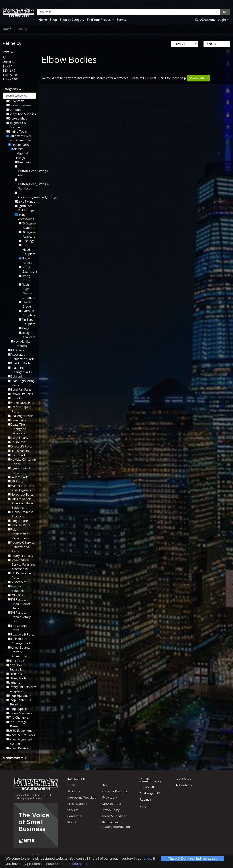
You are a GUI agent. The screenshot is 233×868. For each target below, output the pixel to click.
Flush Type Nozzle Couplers (27, 291)
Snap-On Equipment (17, 588)
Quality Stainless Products (20, 514)
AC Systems (15, 101)
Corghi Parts (18, 438)
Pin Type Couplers (27, 322)
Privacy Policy (110, 810)
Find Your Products (114, 791)
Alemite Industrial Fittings (19, 153)
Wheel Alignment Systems (19, 741)
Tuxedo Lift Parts (21, 634)
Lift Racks (14, 674)
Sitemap (72, 822)
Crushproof (17, 442)
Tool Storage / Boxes (17, 724)
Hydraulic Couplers (27, 313)
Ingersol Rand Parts (19, 470)
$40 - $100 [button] (10, 75)
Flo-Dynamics (18, 451)
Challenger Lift (150, 793)
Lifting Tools (16, 678)
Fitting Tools (25, 278)
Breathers (23, 162)
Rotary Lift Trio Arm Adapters (21, 689)
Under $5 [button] (9, 62)
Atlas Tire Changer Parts (20, 370)
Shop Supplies (17, 709)
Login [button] (222, 19)
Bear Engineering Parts (21, 383)
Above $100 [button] (11, 79)
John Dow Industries (15, 667)
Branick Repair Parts (19, 409)
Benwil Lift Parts (20, 394)
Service (121, 19)
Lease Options (77, 804)
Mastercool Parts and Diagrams (21, 488)
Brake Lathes (16, 118)
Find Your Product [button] (99, 19)
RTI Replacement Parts (21, 575)
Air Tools (13, 110)
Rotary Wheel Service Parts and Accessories (21, 564)
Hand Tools (15, 661)
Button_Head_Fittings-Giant (25, 171)
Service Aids (17, 582)
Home (43, 19)
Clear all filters (198, 78)
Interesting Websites (81, 797)
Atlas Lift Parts (19, 363)
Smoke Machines (19, 713)
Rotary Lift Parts (20, 556)
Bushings (26, 241)
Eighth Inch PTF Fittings (24, 208)
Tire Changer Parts (18, 628)
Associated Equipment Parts (21, 357)
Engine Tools (16, 132)
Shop (53, 19)
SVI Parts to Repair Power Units (19, 603)
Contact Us (74, 816)
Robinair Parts (19, 525)
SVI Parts (15, 595)
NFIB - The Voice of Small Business (30, 855)
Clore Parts (17, 420)
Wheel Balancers (18, 748)
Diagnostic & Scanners (16, 125)
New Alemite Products (20, 343)
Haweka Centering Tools (22, 462)
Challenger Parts (20, 416)
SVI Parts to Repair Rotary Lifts (19, 617)
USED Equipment (19, 731)
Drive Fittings (25, 202)
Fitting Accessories (24, 217)
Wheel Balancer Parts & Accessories (20, 652)
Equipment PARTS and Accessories (19, 138)
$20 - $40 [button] (9, 71)
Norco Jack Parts (20, 494)
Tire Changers (17, 717)
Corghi (144, 806)
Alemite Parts (18, 145)
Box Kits (15, 398)
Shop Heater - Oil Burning (19, 702)
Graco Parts (17, 455)
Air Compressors (19, 105)
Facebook (184, 785)
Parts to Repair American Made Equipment (20, 503)
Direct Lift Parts (20, 446)
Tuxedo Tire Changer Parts (20, 641)
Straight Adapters (27, 335)
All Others (16, 350)
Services (72, 810)
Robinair (145, 799)
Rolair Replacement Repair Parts (18, 533)
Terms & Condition (114, 816)
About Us (73, 791)
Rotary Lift (147, 787)
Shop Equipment (18, 696)
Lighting (13, 683)
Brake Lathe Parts (21, 403)
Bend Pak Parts (19, 390)
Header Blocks (25, 304)
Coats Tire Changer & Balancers (17, 429)
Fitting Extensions (27, 269)
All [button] (4, 57)
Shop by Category (72, 19)
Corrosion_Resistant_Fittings (25, 195)
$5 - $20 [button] (8, 66)
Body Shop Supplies (21, 114)
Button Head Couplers (27, 249)
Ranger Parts (18, 521)
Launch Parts (18, 477)
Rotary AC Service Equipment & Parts (21, 547)
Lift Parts (15, 481)
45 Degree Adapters (27, 225)
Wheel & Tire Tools (20, 735)
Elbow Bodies (25, 260)
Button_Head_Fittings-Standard (25, 184)
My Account (109, 797)
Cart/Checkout (205, 19)
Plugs (24, 328)
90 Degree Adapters (27, 234)
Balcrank (15, 376)
